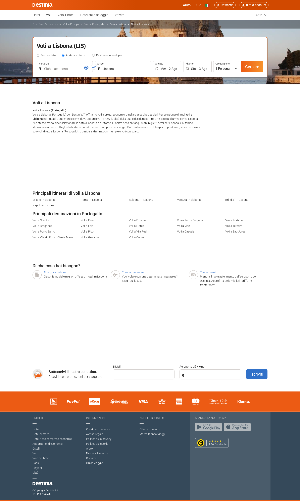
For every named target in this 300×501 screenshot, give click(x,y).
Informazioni (95, 418)
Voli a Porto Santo (44, 231)
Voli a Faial (87, 225)
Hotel (36, 15)
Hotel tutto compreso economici (52, 439)
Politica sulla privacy (98, 439)
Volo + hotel (65, 15)
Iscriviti (256, 374)
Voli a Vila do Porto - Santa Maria (53, 237)
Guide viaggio (94, 463)
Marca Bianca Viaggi (152, 434)
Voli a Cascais (185, 231)
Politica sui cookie (97, 443)
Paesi (36, 463)
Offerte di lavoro (149, 429)
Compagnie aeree (133, 272)
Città (36, 472)
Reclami (91, 458)
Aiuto (89, 448)
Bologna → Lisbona (141, 199)
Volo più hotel (41, 458)
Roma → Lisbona (91, 199)
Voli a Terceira (234, 225)
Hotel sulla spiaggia (94, 15)
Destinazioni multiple (109, 55)
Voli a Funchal (137, 220)
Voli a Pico (87, 231)
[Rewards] (225, 5)
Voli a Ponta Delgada (190, 220)
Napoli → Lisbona (43, 205)
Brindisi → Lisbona (236, 199)
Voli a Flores (136, 225)
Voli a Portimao (234, 220)
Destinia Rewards (97, 453)
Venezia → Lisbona (189, 199)
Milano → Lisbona (44, 199)
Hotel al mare (41, 434)
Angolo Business (152, 418)
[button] (198, 5)
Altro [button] (261, 15)
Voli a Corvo (136, 237)
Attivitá (119, 15)
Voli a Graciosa (90, 237)
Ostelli (36, 448)
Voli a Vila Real (138, 231)
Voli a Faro (87, 220)
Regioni (37, 467)
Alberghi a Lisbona (55, 272)
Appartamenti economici (48, 443)
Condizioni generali (98, 429)
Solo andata (48, 55)
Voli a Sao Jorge (235, 231)
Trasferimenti (208, 272)
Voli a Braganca (42, 225)
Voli (48, 15)
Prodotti (39, 418)
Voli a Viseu (184, 225)
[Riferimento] (86, 67)
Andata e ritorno (76, 55)
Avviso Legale (94, 434)
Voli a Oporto (41, 220)
